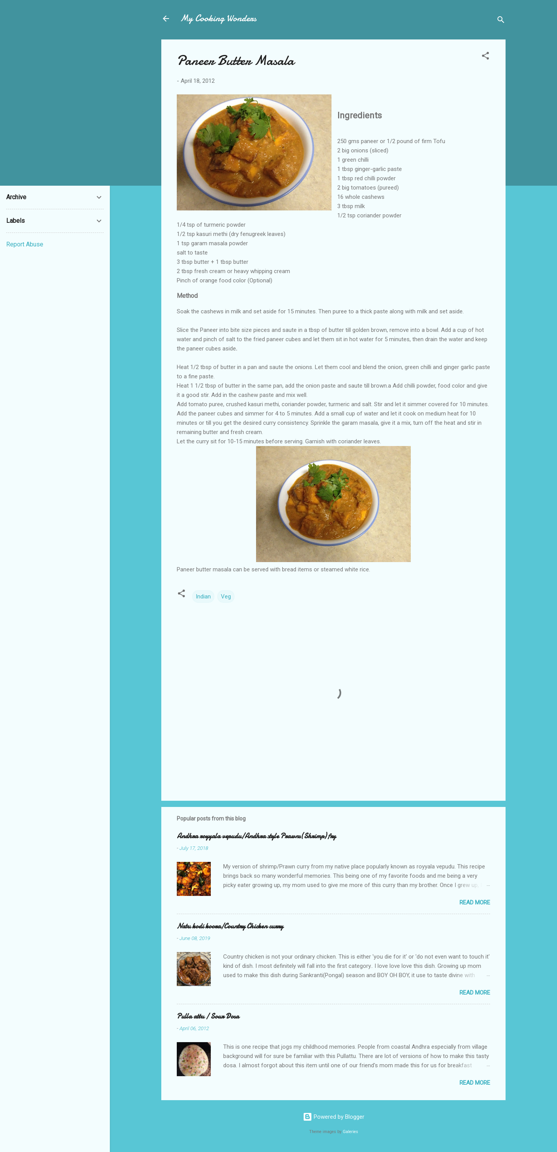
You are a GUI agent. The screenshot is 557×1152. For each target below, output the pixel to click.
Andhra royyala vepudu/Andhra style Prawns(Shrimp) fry (256, 836)
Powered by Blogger (333, 1116)
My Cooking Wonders (218, 18)
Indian (203, 596)
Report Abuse (24, 244)
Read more (475, 902)
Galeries (350, 1131)
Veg (226, 596)
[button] (485, 57)
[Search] (501, 21)
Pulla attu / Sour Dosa (208, 1016)
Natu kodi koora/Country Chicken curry (230, 926)
